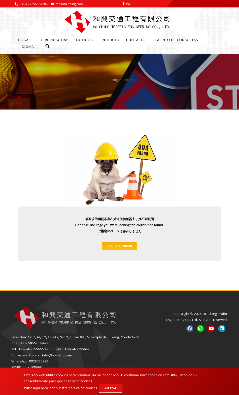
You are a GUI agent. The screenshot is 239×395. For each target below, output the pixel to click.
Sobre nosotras (53, 39)
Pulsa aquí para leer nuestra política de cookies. (61, 388)
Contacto (136, 39)
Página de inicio (119, 246)
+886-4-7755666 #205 (35, 349)
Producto (109, 39)
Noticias (84, 39)
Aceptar (110, 388)
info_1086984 (33, 367)
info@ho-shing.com (57, 355)
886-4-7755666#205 (33, 4)
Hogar (24, 39)
